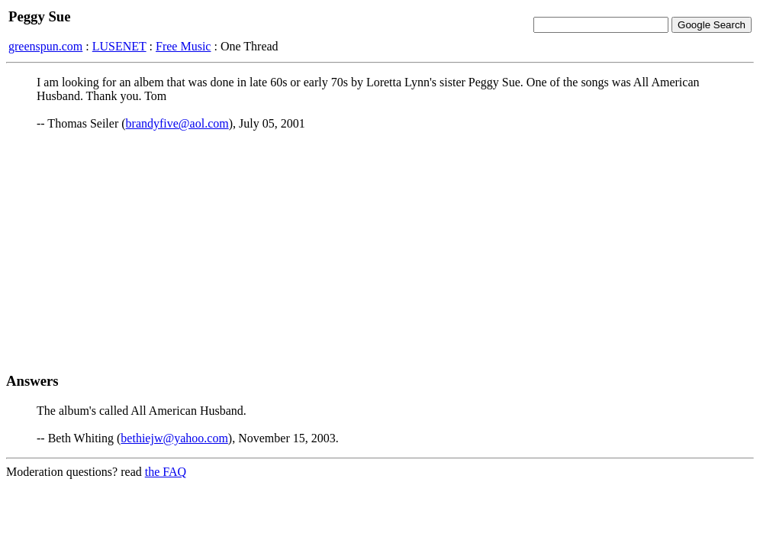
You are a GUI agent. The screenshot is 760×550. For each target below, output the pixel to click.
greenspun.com (45, 46)
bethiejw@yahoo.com (174, 438)
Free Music (183, 46)
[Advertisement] (380, 251)
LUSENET (119, 46)
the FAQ (165, 471)
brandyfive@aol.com (177, 123)
